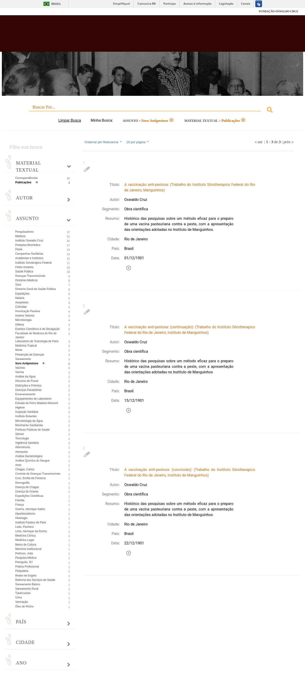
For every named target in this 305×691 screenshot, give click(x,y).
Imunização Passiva (27, 311)
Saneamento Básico (27, 584)
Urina (18, 597)
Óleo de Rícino (24, 606)
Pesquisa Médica (25, 557)
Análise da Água (25, 376)
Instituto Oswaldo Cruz (29, 240)
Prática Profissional (27, 566)
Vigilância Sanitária (27, 442)
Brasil (56, 4)
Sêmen (19, 434)
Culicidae (21, 306)
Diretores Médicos (26, 280)
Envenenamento (25, 394)
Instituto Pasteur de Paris (30, 522)
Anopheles (21, 302)
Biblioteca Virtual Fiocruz (133, 36)
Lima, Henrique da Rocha (31, 531)
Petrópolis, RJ (24, 562)
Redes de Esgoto (26, 575)
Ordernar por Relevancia (103, 142)
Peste (18, 249)
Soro (18, 284)
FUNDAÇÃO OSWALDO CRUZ (278, 11)
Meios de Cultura (25, 544)
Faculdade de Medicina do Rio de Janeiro (36, 335)
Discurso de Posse (26, 381)
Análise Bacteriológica (29, 456)
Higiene (20, 407)
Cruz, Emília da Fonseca (30, 478)
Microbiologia (23, 320)
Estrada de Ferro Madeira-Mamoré (36, 403)
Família (19, 500)
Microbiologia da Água (29, 420)
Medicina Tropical (26, 345)
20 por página (138, 142)
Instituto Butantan (26, 416)
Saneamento (23, 359)
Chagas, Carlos (24, 469)
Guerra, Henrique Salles (30, 509)
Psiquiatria (21, 571)
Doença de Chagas (27, 487)
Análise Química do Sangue (32, 460)
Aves (18, 465)
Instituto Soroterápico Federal (33, 262)
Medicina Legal (24, 540)
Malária (19, 298)
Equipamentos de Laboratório (33, 398)
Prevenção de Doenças (29, 354)
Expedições (22, 293)
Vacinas (20, 367)
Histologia (21, 518)
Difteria (19, 324)
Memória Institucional (28, 549)
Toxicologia (22, 438)
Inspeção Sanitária (26, 411)
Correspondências (26, 178)
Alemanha (21, 451)
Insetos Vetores (24, 315)
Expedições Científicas (29, 496)
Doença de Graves (26, 491)
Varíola (19, 372)
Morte (18, 350)
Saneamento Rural (26, 588)
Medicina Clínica (25, 535)
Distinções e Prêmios (28, 385)
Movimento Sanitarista (29, 425)
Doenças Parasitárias (28, 390)
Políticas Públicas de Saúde (32, 429)
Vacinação (21, 601)
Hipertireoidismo (25, 513)
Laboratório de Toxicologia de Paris (36, 341)
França (19, 504)
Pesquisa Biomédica (27, 245)
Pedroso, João (24, 553)
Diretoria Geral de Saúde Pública (35, 289)
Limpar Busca (69, 120)
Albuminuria (22, 447)
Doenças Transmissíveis (30, 276)
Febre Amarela (24, 267)
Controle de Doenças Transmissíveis (37, 473)
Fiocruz (18, 11)
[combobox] (152, 110)
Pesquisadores (24, 231)
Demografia (22, 482)
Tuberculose (22, 593)
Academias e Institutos (29, 258)
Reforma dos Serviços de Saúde (35, 580)
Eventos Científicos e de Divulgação (37, 329)
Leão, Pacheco (24, 526)
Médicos (20, 236)
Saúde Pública (24, 271)
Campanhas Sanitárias (29, 253)
